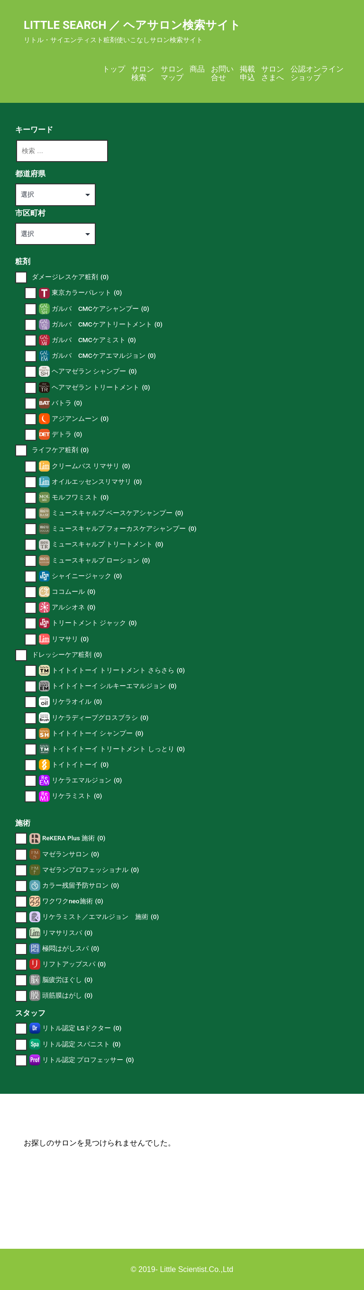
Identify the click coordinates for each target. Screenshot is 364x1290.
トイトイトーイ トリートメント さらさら (118, 670)
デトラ (67, 434)
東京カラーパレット (87, 292)
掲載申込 (247, 73)
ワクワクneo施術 (72, 901)
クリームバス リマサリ (91, 466)
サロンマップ (172, 73)
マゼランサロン (70, 854)
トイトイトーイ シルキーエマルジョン (114, 686)
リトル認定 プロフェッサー (88, 1059)
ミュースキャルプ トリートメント (108, 544)
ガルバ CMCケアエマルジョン (104, 355)
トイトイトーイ (80, 764)
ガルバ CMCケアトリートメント (107, 324)
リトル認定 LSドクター (81, 1028)
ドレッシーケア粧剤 (67, 654)
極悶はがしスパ (70, 948)
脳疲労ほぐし (67, 979)
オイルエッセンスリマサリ (97, 481)
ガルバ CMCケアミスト (94, 340)
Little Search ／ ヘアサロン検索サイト (132, 25)
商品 (197, 68)
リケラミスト (77, 795)
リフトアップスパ (74, 964)
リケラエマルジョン (87, 780)
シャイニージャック (87, 576)
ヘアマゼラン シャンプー (94, 371)
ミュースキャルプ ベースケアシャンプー (117, 513)
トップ (113, 68)
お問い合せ (222, 73)
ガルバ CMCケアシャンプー (100, 308)
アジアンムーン (80, 418)
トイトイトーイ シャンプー (98, 733)
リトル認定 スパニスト (81, 1044)
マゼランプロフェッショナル (90, 869)
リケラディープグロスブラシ (100, 717)
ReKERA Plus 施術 (73, 838)
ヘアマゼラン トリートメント (101, 387)
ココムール (73, 591)
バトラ (67, 403)
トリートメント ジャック (94, 623)
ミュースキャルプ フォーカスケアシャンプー (124, 528)
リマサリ (70, 639)
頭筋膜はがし (67, 995)
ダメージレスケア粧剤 (70, 277)
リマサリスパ (67, 932)
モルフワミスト (80, 497)
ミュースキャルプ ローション (101, 560)
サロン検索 (142, 73)
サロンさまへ (272, 73)
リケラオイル (77, 701)
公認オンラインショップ (317, 73)
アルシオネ (73, 607)
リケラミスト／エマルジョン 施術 (100, 916)
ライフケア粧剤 (60, 450)
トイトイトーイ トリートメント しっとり (118, 749)
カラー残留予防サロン (80, 885)
